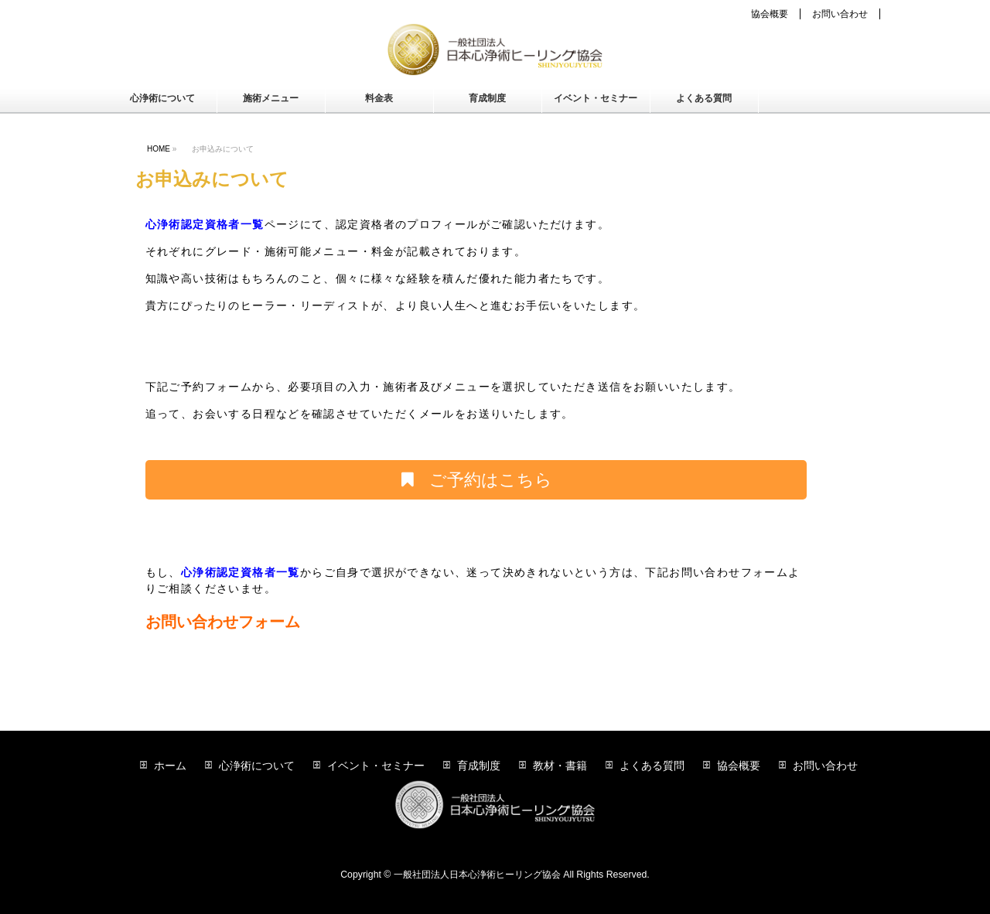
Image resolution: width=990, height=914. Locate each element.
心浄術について (257, 765)
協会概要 (769, 14)
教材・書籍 (560, 765)
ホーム (170, 765)
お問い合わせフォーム (222, 621)
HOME (158, 149)
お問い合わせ (840, 14)
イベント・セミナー (376, 765)
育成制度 (478, 765)
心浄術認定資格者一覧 (205, 224)
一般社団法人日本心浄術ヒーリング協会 (477, 874)
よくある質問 (652, 765)
